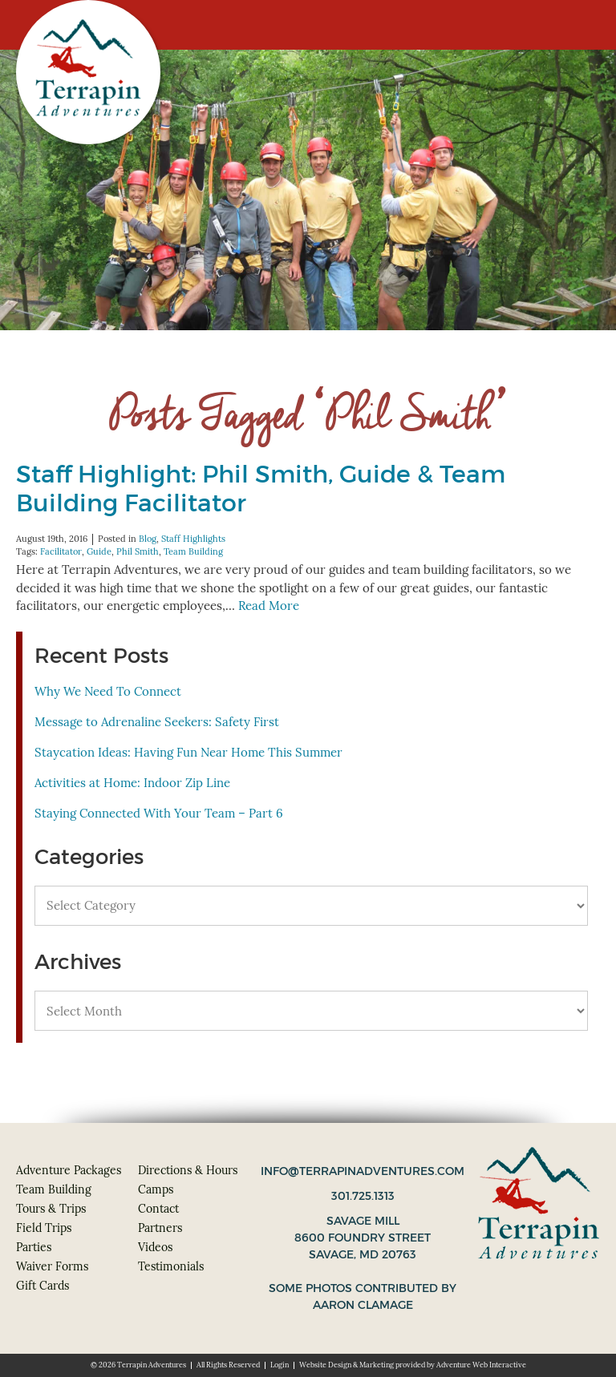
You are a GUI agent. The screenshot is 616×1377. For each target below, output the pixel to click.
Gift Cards (42, 1285)
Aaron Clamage (363, 1305)
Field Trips (43, 1228)
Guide (99, 551)
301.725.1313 (363, 1196)
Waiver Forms (52, 1266)
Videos (155, 1247)
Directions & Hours (187, 1170)
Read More (268, 605)
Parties (33, 1247)
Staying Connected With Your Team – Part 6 (158, 813)
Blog (147, 538)
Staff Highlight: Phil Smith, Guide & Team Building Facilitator (260, 488)
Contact (158, 1208)
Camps (155, 1189)
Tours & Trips (51, 1208)
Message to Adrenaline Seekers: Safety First (156, 721)
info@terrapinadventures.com (362, 1171)
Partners (160, 1228)
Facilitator (61, 551)
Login (279, 1365)
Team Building (193, 551)
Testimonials (171, 1266)
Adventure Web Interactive (481, 1365)
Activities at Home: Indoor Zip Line (132, 782)
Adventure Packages (68, 1170)
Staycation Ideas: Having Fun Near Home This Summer (188, 752)
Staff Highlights (193, 538)
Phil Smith (137, 551)
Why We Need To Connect (107, 691)
